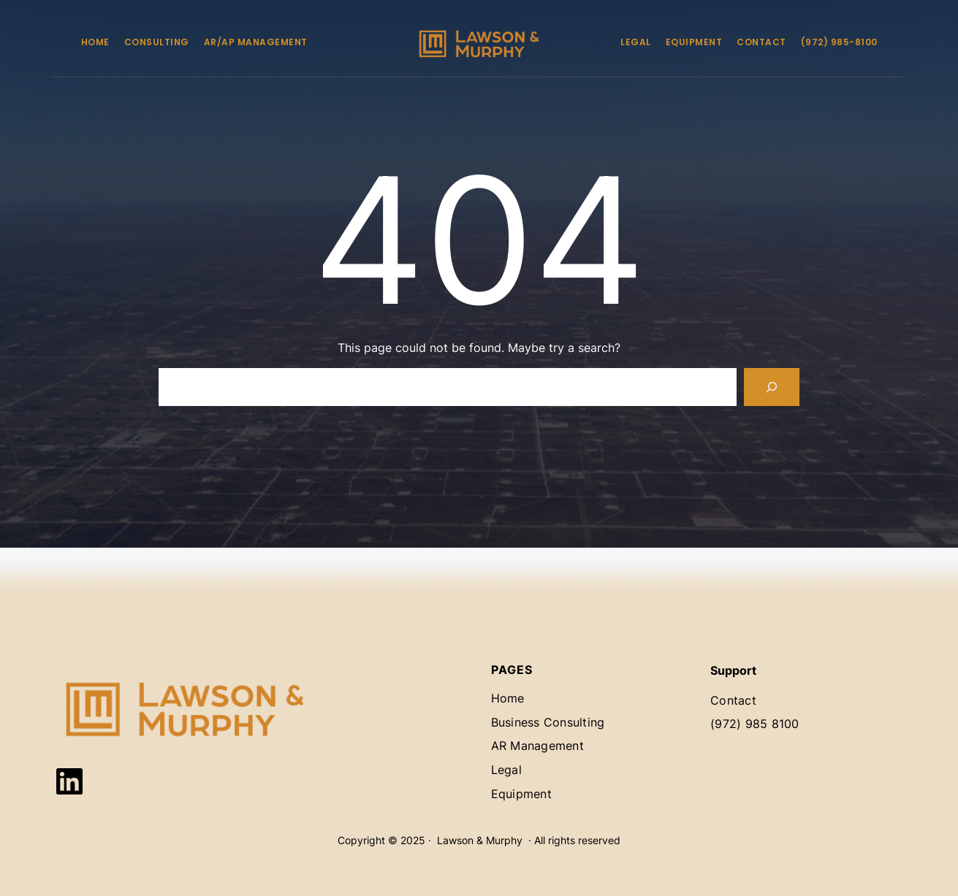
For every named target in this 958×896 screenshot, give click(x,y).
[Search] (771, 387)
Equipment (694, 42)
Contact (761, 42)
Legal (635, 42)
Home (95, 42)
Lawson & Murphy (479, 840)
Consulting (156, 42)
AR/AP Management (256, 42)
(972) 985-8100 (839, 42)
